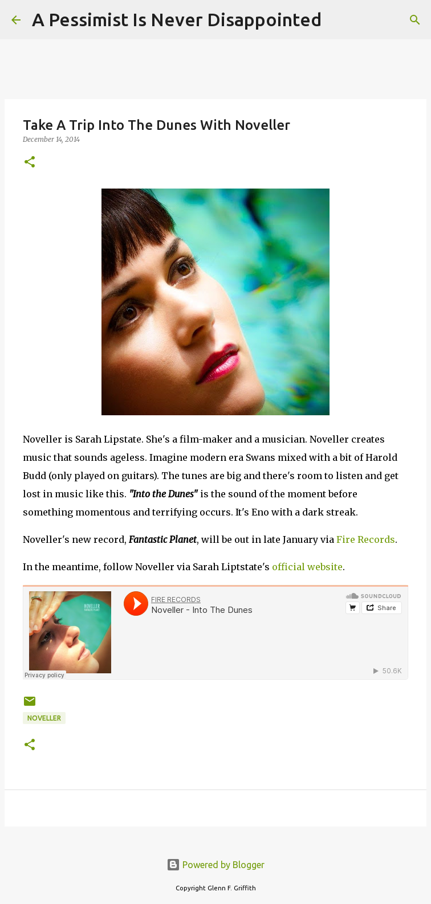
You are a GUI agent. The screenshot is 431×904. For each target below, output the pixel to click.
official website (307, 566)
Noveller (44, 718)
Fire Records (365, 539)
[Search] (337, 20)
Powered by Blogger (215, 865)
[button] (29, 162)
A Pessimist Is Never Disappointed (177, 19)
